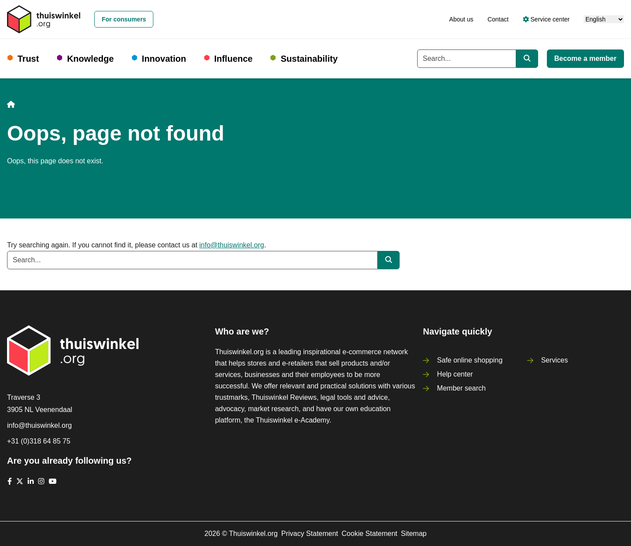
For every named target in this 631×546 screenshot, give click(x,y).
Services (554, 360)
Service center (546, 19)
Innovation (164, 58)
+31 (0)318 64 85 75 (39, 441)
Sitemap (414, 533)
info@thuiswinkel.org (231, 245)
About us (461, 19)
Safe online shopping (469, 360)
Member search (461, 388)
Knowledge (90, 58)
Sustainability (308, 58)
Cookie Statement (369, 533)
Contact (497, 19)
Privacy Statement (309, 533)
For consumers (124, 19)
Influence (233, 58)
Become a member (585, 58)
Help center (455, 374)
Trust (28, 58)
